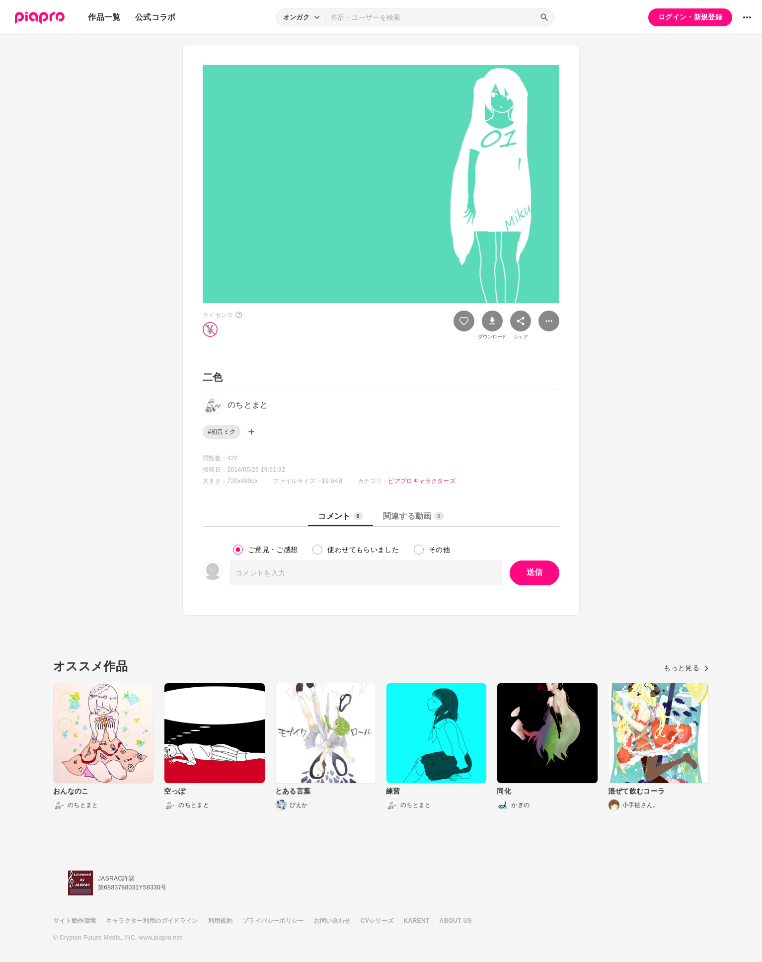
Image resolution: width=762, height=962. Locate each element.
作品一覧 (104, 17)
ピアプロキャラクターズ (422, 481)
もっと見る (686, 668)
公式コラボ (155, 17)
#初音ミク (221, 431)
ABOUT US (456, 920)
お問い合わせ (332, 920)
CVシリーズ (377, 920)
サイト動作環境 (74, 920)
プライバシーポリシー (273, 920)
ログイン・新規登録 (690, 17)
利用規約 (220, 920)
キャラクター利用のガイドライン (152, 920)
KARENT (417, 920)
